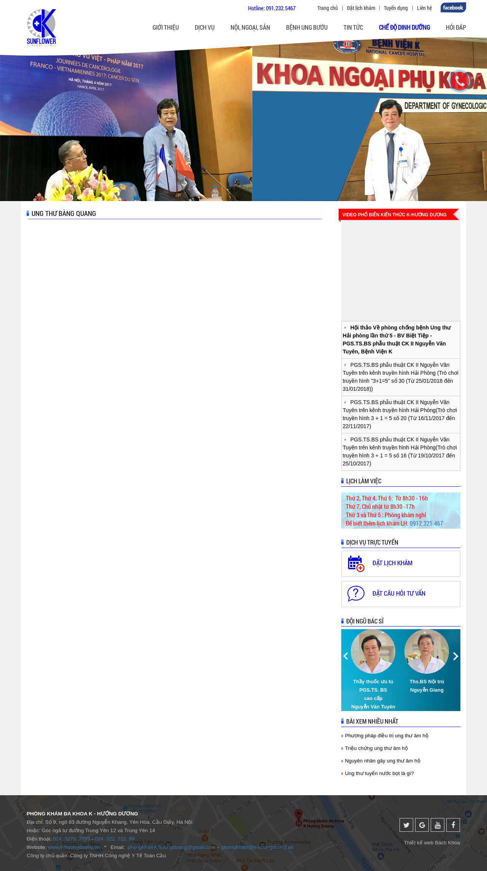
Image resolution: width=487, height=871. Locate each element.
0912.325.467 (426, 523)
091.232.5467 (281, 8)
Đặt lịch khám (361, 7)
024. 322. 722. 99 (115, 839)
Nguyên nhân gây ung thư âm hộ (382, 761)
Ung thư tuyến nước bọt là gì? (379, 773)
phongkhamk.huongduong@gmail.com (171, 847)
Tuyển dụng (396, 7)
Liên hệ (424, 7)
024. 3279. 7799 (71, 839)
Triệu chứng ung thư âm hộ (376, 748)
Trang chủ (327, 7)
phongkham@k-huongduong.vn (258, 847)
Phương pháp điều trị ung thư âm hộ (386, 735)
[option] (374, 670)
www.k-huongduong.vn (74, 847)
